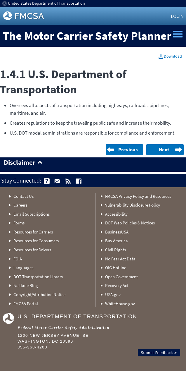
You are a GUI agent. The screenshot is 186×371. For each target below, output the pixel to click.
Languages (23, 267)
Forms (19, 223)
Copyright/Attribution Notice (39, 294)
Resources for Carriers (33, 232)
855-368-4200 (32, 347)
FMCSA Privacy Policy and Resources (138, 196)
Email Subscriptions (31, 214)
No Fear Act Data (120, 259)
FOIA (17, 259)
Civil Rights (115, 250)
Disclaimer (19, 162)
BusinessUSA (116, 232)
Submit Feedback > (159, 353)
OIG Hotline (115, 267)
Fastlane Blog (25, 285)
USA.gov (113, 294)
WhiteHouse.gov (120, 303)
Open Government (121, 276)
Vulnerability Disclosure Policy (132, 205)
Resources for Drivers (32, 250)
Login (177, 16)
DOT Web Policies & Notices (130, 223)
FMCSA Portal (25, 303)
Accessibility (116, 214)
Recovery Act (116, 285)
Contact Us (23, 196)
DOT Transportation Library (38, 276)
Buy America (116, 240)
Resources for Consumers (36, 240)
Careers (20, 205)
